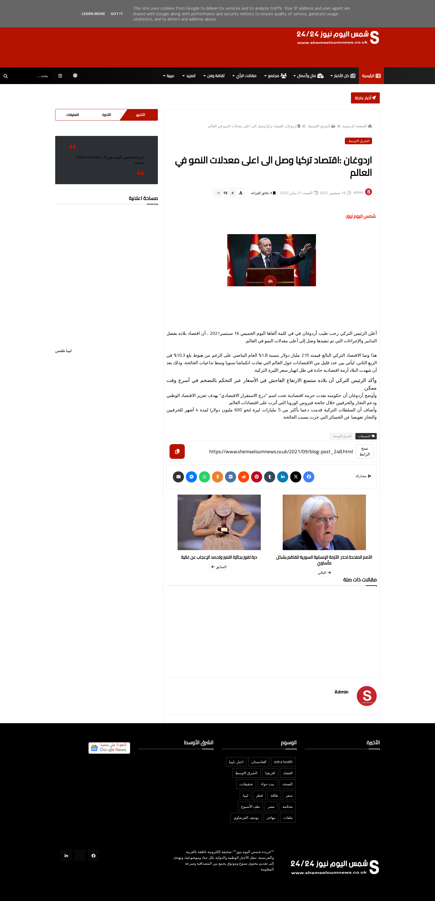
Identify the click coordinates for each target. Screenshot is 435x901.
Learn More (93, 13)
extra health (283, 761)
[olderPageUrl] (219, 533)
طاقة (274, 795)
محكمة (287, 806)
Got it (117, 13)
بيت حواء (267, 784)
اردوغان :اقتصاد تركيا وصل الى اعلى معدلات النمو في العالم (254, 126)
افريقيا (270, 773)
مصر (271, 806)
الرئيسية (371, 75)
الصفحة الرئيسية (357, 126)
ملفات (288, 817)
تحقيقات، (246, 784)
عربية (170, 75)
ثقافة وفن (215, 75)
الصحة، (287, 784)
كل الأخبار (344, 75)
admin (341, 691)
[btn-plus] (232, 193)
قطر (259, 795)
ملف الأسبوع (250, 806)
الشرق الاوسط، (321, 126)
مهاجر (271, 817)
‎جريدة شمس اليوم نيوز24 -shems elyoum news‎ (110, 159)
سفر (289, 795)
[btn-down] (218, 193)
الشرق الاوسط (246, 773)
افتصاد (288, 773)
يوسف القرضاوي (246, 817)
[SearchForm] (5, 76)
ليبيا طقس (106, 368)
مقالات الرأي (246, 75)
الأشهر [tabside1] (140, 115)
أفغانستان (258, 761)
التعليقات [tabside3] (72, 115)
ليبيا (245, 795)
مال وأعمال (310, 75)
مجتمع (277, 75)
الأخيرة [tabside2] (106, 115)
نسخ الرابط (365, 451)
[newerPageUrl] (324, 536)
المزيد (191, 75)
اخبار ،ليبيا (236, 761)
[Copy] (177, 451)
